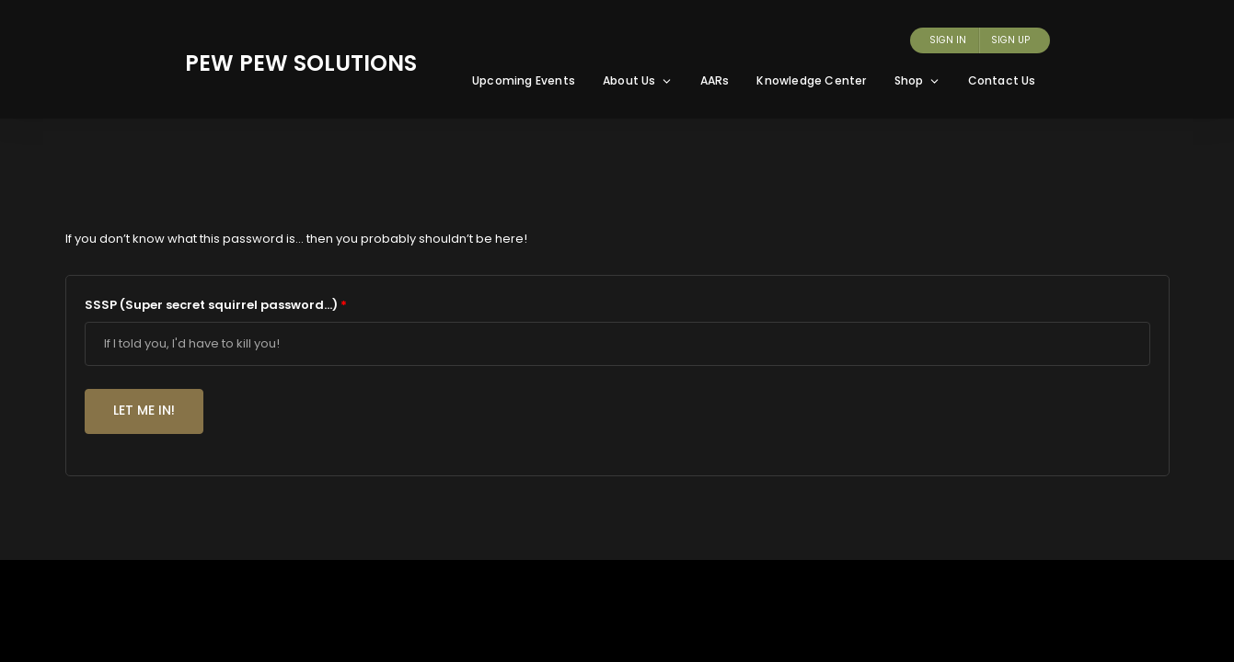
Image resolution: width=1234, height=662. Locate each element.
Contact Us (1002, 80)
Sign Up (1010, 40)
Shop (917, 80)
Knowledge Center (811, 80)
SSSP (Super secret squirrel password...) (216, 305)
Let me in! (144, 410)
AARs (715, 80)
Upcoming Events (523, 80)
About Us (638, 80)
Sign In (947, 40)
